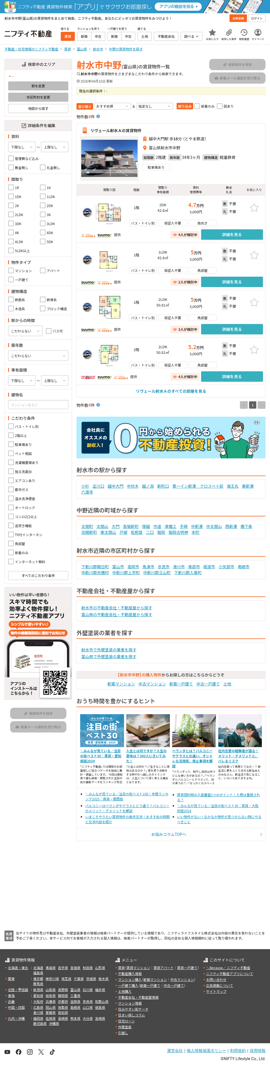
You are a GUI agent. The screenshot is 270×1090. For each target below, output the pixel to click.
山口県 (88, 1007)
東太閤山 (108, 532)
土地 (227, 684)
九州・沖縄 (16, 1018)
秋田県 (88, 967)
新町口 (163, 486)
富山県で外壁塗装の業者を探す (108, 656)
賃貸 (121, 967)
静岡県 (63, 995)
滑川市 (179, 566)
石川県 (88, 989)
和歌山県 (102, 1001)
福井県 (100, 989)
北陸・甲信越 (18, 989)
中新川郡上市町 (126, 572)
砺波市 (209, 566)
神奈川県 (52, 978)
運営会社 (175, 1050)
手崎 (184, 526)
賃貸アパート (164, 967)
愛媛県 (51, 1012)
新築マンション (121, 684)
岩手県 (63, 967)
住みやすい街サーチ (133, 1009)
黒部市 (194, 566)
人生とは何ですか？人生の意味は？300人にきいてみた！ (146, 755)
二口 (150, 532)
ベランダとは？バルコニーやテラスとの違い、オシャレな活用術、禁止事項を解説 (192, 758)
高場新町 (131, 526)
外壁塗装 (125, 1026)
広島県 (38, 1007)
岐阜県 (51, 995)
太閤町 (87, 526)
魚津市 (148, 566)
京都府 (63, 1001)
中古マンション (152, 684)
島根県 (75, 1007)
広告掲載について (219, 985)
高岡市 (133, 566)
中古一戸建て (208, 684)
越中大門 (115, 486)
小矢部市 (226, 566)
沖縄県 (54, 1023)
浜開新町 (89, 532)
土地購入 (125, 991)
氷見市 (164, 566)
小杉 (85, 486)
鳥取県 (63, 1007)
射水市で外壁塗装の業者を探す (108, 649)
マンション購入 (130, 979)
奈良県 (88, 1001)
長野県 (63, 989)
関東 (11, 978)
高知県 (63, 1012)
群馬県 (38, 983)
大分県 (88, 1018)
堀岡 (161, 532)
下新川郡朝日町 (95, 566)
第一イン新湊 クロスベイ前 (197, 486)
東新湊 (248, 486)
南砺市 (243, 566)
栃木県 (103, 978)
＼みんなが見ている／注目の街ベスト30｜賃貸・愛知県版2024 (100, 755)
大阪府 (38, 1001)
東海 (11, 995)
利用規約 (238, 1050)
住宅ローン (126, 1020)
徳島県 (100, 1007)
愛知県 (38, 995)
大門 (116, 526)
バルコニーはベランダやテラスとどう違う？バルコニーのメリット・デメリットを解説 (127, 808)
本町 (195, 532)
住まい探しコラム (131, 1015)
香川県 (38, 1012)
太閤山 (102, 526)
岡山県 (51, 1007)
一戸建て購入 (128, 985)
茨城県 (91, 978)
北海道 (38, 967)
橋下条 (246, 526)
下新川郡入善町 (188, 572)
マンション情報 (130, 1003)
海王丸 (232, 486)
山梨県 (51, 989)
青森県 (51, 967)
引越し (123, 1032)
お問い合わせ (216, 979)
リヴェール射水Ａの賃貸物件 (115, 130)
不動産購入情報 (130, 973)
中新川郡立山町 (157, 572)
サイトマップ (216, 991)
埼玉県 (66, 978)
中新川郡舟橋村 (95, 572)
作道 (157, 526)
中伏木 (133, 486)
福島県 (38, 972)
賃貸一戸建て (187, 967)
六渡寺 (87, 492)
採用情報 (258, 1050)
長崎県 (63, 1018)
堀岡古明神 (178, 532)
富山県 (75, 989)
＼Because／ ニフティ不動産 (228, 967)
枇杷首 (137, 532)
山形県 (100, 967)
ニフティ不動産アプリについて (229, 973)
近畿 (11, 1001)
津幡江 (170, 526)
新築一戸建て (181, 684)
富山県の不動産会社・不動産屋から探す (116, 614)
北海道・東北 (18, 967)
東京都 (38, 978)
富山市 (118, 566)
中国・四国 (16, 1007)
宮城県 (75, 967)
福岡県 (38, 1018)
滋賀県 (75, 1001)
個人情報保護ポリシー (206, 1050)
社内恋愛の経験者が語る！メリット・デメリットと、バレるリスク (238, 755)
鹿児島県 (40, 1023)
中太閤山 (214, 526)
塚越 (146, 526)
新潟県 (38, 989)
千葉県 (79, 978)
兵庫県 (51, 1001)
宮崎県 (100, 1018)
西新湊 (231, 526)
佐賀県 (51, 1018)
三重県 (75, 995)
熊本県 (75, 1018)
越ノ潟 (148, 486)
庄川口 (98, 486)
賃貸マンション (138, 967)
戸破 (123, 532)
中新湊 (197, 526)
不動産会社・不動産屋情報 (138, 997)
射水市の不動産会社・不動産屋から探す (116, 608)
